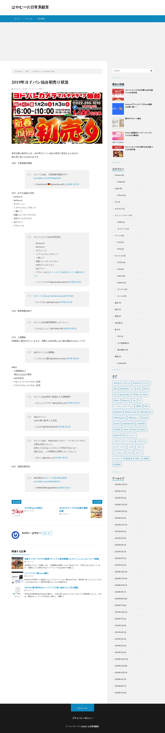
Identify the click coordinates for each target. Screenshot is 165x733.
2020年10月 (120, 585)
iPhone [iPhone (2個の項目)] (116, 400)
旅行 (116, 309)
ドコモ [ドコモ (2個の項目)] (131, 447)
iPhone (120, 195)
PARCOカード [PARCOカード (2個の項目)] (134, 418)
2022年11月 (120, 525)
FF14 (119, 249)
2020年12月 (120, 572)
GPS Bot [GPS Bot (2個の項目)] (136, 395)
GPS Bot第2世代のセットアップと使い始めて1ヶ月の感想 (51, 587)
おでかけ (118, 209)
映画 (116, 316)
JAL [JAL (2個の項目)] (134, 400)
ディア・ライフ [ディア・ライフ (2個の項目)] (119, 447)
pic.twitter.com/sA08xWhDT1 (47, 481)
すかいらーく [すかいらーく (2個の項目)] (130, 435)
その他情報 (121, 343)
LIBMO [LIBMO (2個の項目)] (138, 406)
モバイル (28, 19)
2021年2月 (119, 558)
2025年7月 (119, 491)
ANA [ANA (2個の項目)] (115, 389)
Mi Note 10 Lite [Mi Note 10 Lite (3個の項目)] (131, 412)
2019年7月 (119, 619)
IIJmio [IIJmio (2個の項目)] (144, 395)
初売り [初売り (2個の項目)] (137, 459)
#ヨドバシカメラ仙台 (56, 272)
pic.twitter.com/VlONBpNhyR (47, 178)
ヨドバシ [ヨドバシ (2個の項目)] (138, 453)
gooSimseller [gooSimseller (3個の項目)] (124, 395)
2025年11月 (120, 484)
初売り (41, 89)
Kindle (120, 182)
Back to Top (82, 708)
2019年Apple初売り (33, 508)
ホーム (17, 19)
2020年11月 (120, 578)
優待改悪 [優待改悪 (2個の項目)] (128, 459)
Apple (117, 188)
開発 (116, 356)
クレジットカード (122, 215)
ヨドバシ (35, 89)
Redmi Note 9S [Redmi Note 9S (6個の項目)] (128, 424)
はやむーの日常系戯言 (30, 7)
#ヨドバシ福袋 (72, 272)
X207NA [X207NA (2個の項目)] (117, 429)
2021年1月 (119, 565)
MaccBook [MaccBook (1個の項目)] (118, 412)
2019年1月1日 (72, 184)
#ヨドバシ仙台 (40, 296)
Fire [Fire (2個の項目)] (115, 395)
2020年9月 (119, 592)
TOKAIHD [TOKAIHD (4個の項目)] (141, 424)
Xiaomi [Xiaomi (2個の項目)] (126, 429)
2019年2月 (119, 645)
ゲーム (117, 235)
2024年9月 (119, 518)
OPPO (120, 262)
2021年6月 (119, 531)
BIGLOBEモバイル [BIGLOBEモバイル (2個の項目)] (127, 389)
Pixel (119, 269)
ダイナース (121, 229)
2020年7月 (119, 605)
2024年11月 (120, 504)
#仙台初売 (62, 478)
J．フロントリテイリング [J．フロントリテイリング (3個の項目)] (123, 406)
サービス (121, 289)
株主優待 (41, 19)
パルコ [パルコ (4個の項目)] (139, 447)
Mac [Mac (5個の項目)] (146, 406)
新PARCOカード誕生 (133, 118)
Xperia (120, 282)
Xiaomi (120, 276)
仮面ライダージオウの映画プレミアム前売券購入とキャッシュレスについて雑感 (61, 559)
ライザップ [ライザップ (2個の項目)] (118, 459)
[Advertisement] (82, 42)
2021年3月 (119, 551)
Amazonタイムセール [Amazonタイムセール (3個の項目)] (122, 383)
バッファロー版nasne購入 (36, 573)
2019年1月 (119, 652)
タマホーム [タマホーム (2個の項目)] (141, 441)
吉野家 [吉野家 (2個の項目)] (145, 459)
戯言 (26, 89)
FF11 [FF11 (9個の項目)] (139, 389)
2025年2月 (119, 498)
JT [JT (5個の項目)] (140, 400)
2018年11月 (120, 666)
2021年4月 (119, 545)
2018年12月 (120, 659)
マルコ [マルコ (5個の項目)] (129, 453)
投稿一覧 (46, 533)
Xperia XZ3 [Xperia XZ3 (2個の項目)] (118, 435)
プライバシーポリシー (82, 718)
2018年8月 (119, 686)
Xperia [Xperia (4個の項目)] (134, 429)
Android (120, 363)
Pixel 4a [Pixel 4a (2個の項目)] (117, 424)
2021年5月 (119, 538)
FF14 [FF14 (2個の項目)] (146, 389)
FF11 (119, 242)
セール (120, 296)
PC (116, 202)
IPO (119, 336)
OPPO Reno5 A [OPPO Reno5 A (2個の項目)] (119, 418)
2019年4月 (119, 632)
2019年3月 (119, 639)
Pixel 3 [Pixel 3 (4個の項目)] (145, 418)
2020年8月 (119, 598)
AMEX (119, 222)
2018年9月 (119, 679)
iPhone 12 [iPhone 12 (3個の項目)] (126, 400)
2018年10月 (120, 672)
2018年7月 (119, 693)
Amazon (118, 175)
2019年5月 (119, 625)
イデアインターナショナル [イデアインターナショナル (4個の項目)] (124, 441)
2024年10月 (120, 511)
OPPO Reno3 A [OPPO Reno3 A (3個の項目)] (145, 412)
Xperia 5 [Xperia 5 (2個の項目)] (143, 429)
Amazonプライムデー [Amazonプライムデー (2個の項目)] (141, 383)
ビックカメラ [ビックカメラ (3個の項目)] (119, 453)
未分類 (117, 323)
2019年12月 (120, 612)
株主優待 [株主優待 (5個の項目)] (117, 464)
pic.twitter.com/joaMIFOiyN (60, 296)
